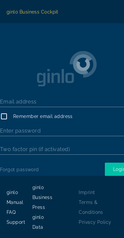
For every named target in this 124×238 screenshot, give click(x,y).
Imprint (87, 192)
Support (16, 222)
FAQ (11, 212)
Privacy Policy (95, 222)
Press (38, 207)
